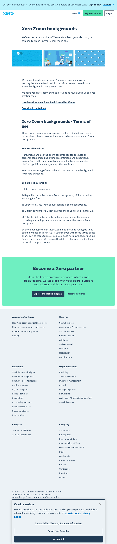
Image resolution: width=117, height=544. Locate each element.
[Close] (100, 504)
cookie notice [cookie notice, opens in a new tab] (73, 513)
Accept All (58, 539)
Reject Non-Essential (58, 531)
